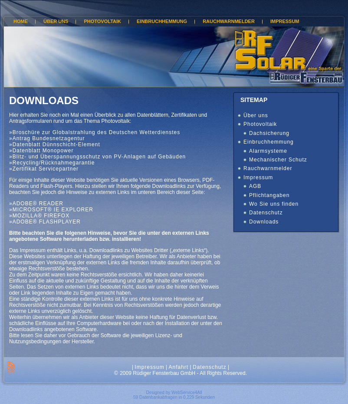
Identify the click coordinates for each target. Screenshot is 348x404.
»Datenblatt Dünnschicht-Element (54, 144)
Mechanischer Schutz (278, 160)
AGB (255, 186)
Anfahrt (178, 367)
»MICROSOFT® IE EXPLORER (51, 210)
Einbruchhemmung (268, 142)
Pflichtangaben (269, 195)
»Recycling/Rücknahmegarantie (52, 163)
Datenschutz (266, 213)
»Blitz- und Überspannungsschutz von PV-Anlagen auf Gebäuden (97, 157)
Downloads (44, 100)
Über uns (255, 115)
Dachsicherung (269, 133)
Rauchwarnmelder (267, 168)
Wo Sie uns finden (274, 204)
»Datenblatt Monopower (41, 151)
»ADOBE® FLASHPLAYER (45, 222)
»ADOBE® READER (36, 203)
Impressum (258, 177)
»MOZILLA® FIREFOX (39, 216)
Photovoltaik (260, 124)
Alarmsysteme (268, 151)
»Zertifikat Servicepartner (44, 169)
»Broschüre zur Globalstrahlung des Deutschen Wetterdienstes (94, 132)
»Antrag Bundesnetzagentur (47, 138)
